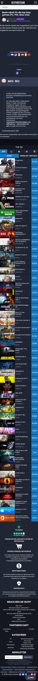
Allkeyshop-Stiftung (17, 672)
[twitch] (20, 674)
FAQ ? (19, 619)
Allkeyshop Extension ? (19, 621)
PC (11, 639)
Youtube (31, 629)
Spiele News (20, 19)
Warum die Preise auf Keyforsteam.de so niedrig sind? (19, 611)
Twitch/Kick (6, 629)
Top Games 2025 (27, 647)
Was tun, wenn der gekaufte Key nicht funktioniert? (19, 614)
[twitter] (20, 73)
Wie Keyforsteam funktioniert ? (19, 608)
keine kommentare (24, 21)
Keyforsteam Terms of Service (13, 667)
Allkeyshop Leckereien (27, 649)
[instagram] (35, 674)
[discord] (23, 674)
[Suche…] (19, 7)
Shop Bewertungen (27, 645)
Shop (6, 631)
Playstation (11, 645)
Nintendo (11, 648)
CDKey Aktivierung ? (19, 617)
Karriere (4, 672)
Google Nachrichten (17, 126)
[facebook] (17, 73)
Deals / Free (27, 643)
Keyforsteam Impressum (24, 669)
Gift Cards (27, 641)
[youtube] (32, 674)
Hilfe (30, 678)
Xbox (10, 642)
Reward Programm (27, 639)
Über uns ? (19, 606)
